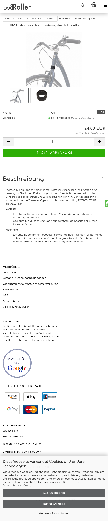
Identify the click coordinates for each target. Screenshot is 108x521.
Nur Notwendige (54, 504)
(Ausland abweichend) (82, 118)
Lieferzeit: (9, 118)
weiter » (36, 18)
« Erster (9, 18)
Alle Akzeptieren (54, 492)
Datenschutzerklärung (17, 485)
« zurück (23, 18)
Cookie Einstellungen (16, 307)
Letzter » (50, 18)
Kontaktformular (13, 436)
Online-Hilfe (10, 431)
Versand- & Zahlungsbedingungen (24, 278)
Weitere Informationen (54, 513)
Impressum (10, 272)
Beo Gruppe (10, 289)
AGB (5, 295)
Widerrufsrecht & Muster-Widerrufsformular (30, 284)
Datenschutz (11, 301)
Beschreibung (23, 179)
